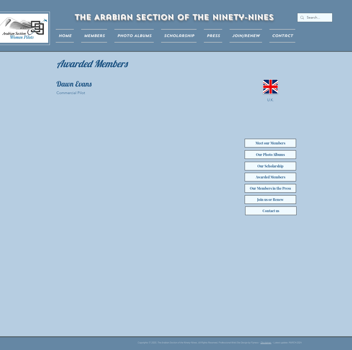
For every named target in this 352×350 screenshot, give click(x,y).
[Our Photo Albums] (270, 154)
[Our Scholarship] (270, 166)
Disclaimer (266, 342)
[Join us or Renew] (270, 199)
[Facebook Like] (87, 343)
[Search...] (314, 17)
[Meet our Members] (270, 143)
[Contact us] (271, 211)
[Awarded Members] (270, 177)
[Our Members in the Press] (270, 188)
